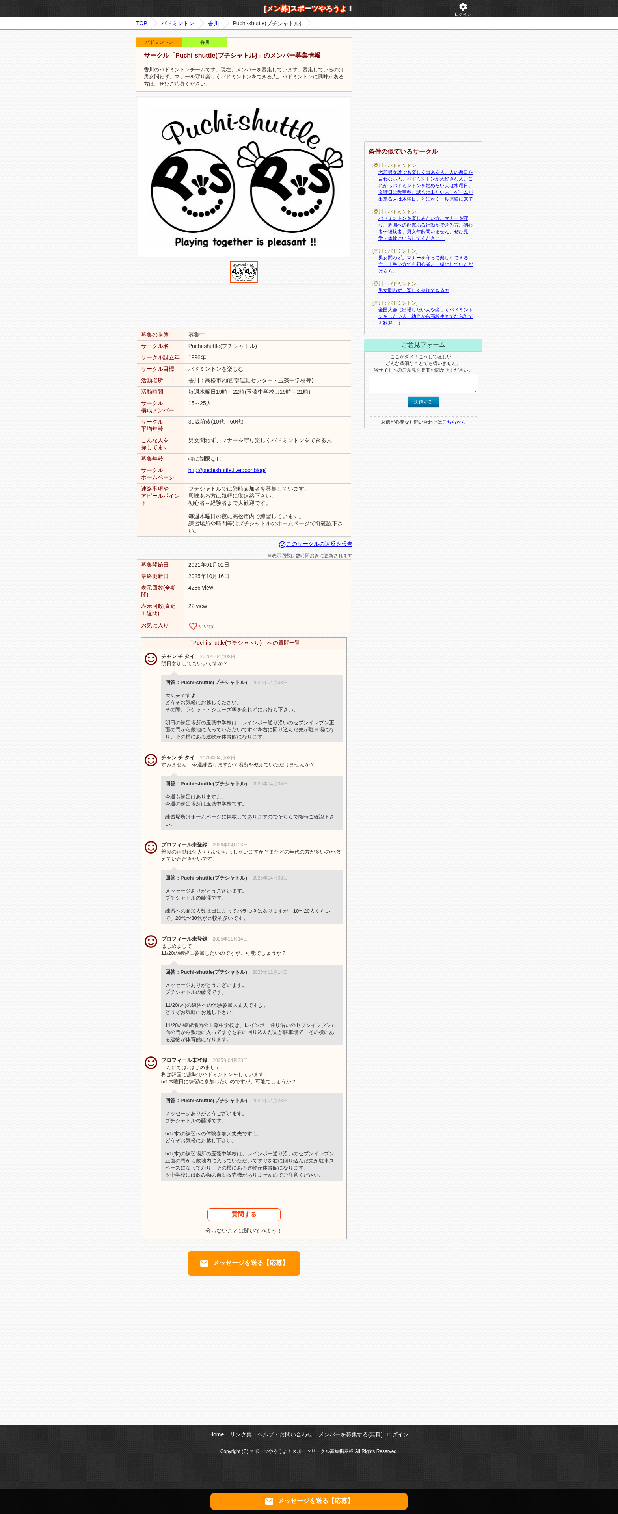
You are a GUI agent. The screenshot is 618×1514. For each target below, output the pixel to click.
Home (216, 1434)
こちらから (454, 422)
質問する (244, 1214)
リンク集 (241, 1434)
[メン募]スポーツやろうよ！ (309, 9)
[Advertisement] (244, 306)
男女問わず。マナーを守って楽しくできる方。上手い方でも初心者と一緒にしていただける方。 (425, 264)
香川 (213, 23)
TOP (141, 23)
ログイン (463, 9)
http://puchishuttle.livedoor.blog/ (227, 470)
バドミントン (177, 23)
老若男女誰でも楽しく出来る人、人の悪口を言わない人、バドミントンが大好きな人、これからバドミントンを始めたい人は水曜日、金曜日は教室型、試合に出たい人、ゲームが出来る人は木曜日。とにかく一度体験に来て (425, 185)
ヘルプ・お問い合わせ (285, 1434)
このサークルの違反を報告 (315, 544)
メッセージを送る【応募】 (244, 1263)
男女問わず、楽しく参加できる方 (413, 290)
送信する (423, 402)
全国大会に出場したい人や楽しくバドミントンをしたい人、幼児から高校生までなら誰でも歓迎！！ (425, 316)
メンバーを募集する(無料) (350, 1434)
